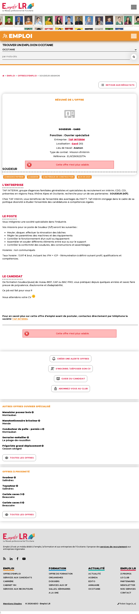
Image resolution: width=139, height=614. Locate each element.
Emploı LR (128, 568)
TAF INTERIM (19, 319)
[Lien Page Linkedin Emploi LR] (11, 559)
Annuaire (93, 585)
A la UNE (54, 592)
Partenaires (127, 581)
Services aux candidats (17, 577)
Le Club (124, 577)
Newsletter (127, 585)
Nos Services (128, 589)
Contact (125, 592)
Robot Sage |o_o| (126, 603)
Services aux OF (58, 585)
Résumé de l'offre (69, 99)
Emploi (11, 76)
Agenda (93, 577)
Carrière (8, 581)
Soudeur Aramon (49, 76)
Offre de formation (61, 573)
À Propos (125, 573)
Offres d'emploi (27, 76)
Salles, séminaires (59, 589)
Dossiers (54, 581)
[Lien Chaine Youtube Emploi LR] (24, 559)
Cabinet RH (9, 585)
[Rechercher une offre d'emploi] (134, 57)
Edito (91, 581)
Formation (57, 568)
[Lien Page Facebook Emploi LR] (17, 559)
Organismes (56, 577)
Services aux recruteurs (18, 589)
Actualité (96, 568)
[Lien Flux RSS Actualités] (4, 559)
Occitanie (94, 589)
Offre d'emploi (12, 573)
